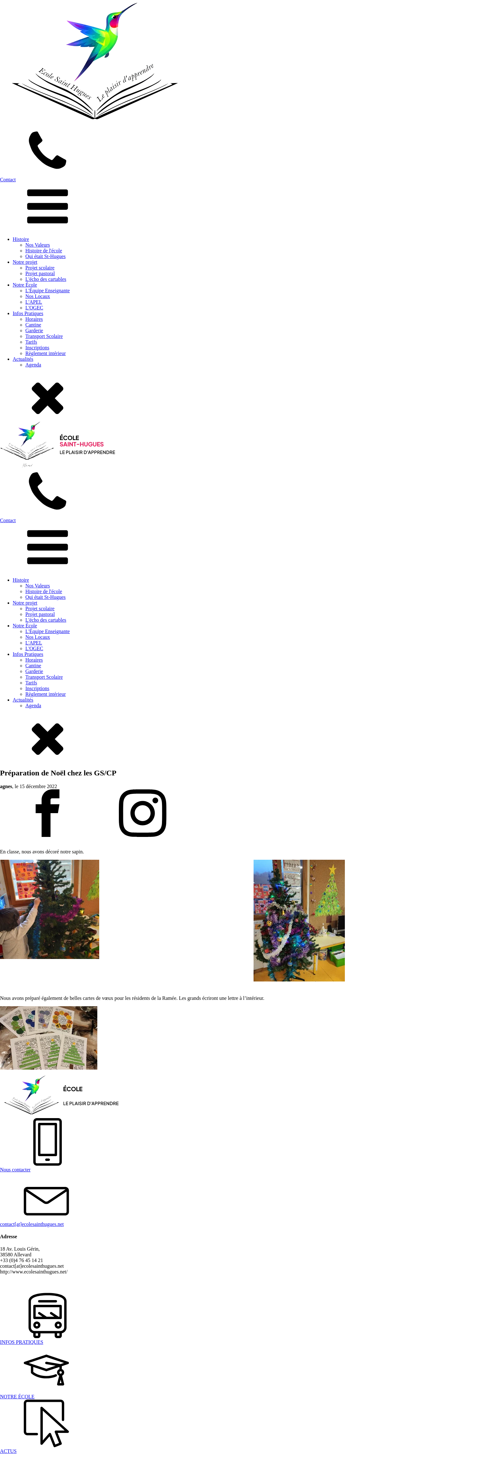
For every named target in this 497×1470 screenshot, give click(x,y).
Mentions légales (171, 1282)
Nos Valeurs (37, 245)
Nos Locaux (37, 296)
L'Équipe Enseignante (47, 290)
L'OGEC (34, 307)
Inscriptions (37, 347)
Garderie (34, 330)
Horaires (34, 319)
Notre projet (25, 262)
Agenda (33, 364)
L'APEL (33, 302)
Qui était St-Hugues (45, 256)
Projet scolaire (40, 267)
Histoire (21, 239)
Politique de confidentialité (121, 1282)
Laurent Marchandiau (241, 1282)
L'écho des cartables (45, 279)
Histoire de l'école (43, 250)
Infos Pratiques (28, 313)
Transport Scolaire (44, 336)
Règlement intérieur (45, 353)
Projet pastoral (40, 273)
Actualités (23, 359)
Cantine (33, 324)
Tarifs (31, 342)
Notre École (25, 285)
